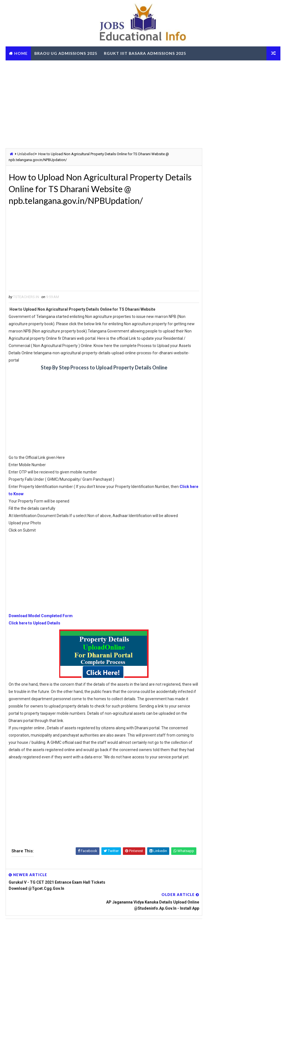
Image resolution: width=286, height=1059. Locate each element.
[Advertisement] (143, 104)
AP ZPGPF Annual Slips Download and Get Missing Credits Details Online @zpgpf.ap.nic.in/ (235, 878)
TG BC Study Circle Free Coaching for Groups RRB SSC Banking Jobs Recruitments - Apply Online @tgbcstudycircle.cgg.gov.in (237, 710)
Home (21, 53)
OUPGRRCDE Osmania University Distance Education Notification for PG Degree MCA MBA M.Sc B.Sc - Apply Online (235, 730)
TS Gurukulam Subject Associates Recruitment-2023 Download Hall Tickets (251, 405)
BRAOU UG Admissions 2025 (65, 53)
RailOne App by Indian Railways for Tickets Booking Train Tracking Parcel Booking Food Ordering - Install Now (236, 796)
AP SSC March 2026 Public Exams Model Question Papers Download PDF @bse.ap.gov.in (234, 750)
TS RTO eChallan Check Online (46, 67)
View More (273, 926)
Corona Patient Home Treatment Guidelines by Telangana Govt (246, 429)
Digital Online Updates (96, 1049)
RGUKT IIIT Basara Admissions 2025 (145, 53)
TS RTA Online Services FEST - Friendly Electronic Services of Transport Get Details (252, 453)
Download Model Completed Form (41, 617)
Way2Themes (36, 1049)
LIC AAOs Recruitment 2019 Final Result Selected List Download (250, 553)
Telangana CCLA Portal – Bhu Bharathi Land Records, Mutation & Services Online (250, 529)
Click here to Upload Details (34, 625)
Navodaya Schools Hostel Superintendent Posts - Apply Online (251, 476)
